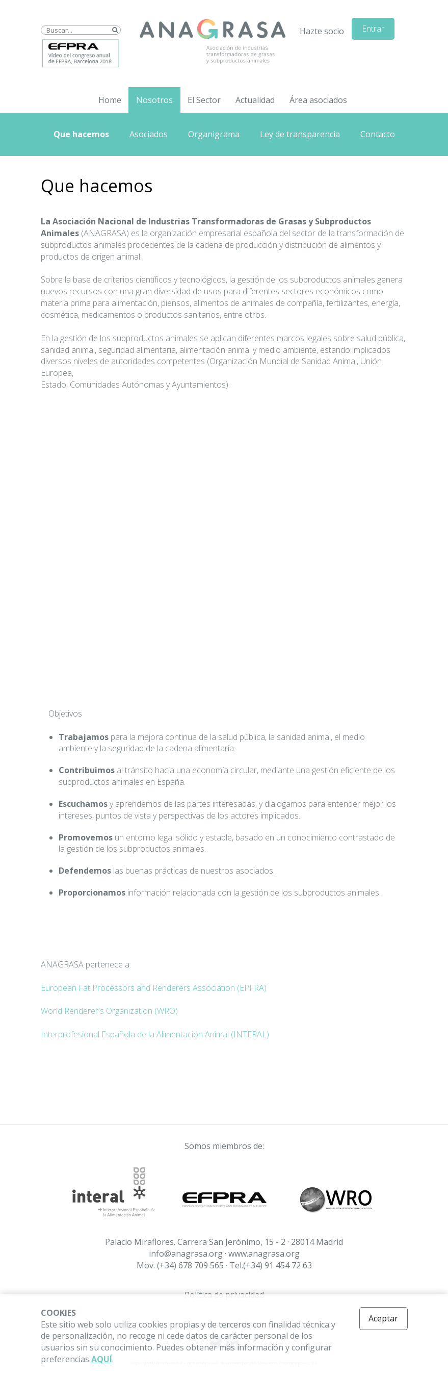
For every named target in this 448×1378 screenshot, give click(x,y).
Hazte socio (322, 31)
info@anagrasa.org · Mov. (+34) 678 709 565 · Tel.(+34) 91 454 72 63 (224, 1259)
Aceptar (383, 1318)
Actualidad (255, 100)
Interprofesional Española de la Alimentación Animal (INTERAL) (155, 1034)
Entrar (373, 28)
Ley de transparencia (300, 134)
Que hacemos (81, 134)
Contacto (377, 134)
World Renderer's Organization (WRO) (109, 1010)
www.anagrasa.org (264, 1253)
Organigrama (214, 134)
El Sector (204, 100)
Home (109, 100)
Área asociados (318, 100)
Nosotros (154, 100)
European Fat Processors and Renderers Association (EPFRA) (154, 987)
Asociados (148, 134)
